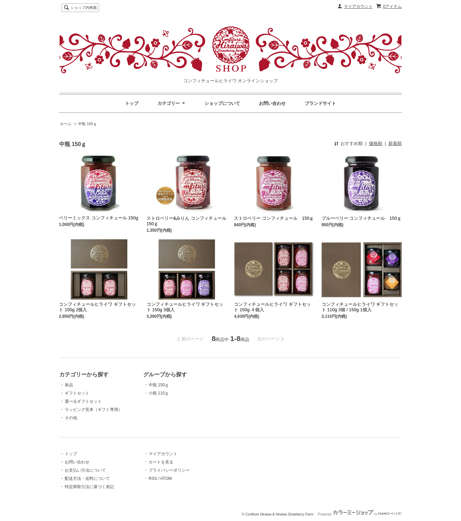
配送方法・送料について (87, 478)
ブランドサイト (320, 103)
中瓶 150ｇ (87, 124)
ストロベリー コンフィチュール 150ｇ (274, 218)
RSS (153, 478)
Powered (360, 514)
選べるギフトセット (83, 401)
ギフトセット (77, 393)
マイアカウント (358, 6)
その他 (71, 417)
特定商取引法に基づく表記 (89, 486)
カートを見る (161, 462)
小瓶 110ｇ (159, 393)
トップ (131, 103)
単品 (69, 385)
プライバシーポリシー (169, 470)
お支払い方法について (85, 470)
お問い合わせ (272, 103)
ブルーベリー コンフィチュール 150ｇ (361, 218)
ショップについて (222, 103)
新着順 (395, 143)
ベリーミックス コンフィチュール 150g (98, 217)
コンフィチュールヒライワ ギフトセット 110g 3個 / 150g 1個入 (360, 307)
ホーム (65, 124)
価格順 (375, 143)
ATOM (166, 478)
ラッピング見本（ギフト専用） (93, 409)
